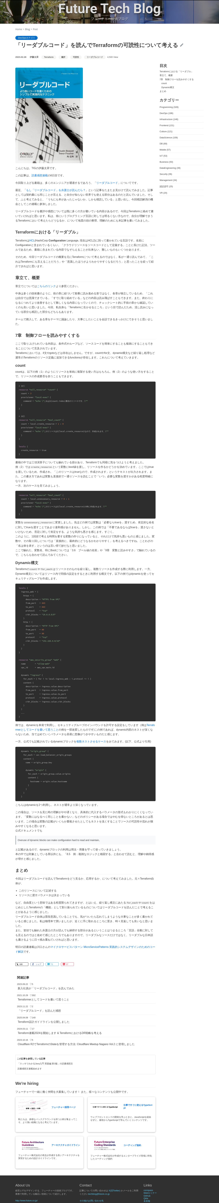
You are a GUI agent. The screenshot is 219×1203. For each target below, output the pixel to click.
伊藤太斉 (34, 57)
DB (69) (163, 143)
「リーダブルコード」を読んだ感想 (39, 1010)
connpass (148, 1190)
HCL (32, 240)
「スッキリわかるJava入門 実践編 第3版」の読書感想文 (45, 1063)
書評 (63, 57)
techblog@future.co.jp (99, 1194)
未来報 (147, 1201)
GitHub (147, 1196)
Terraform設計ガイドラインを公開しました (44, 1021)
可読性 (76, 57)
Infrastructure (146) (169, 119)
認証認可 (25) (166, 186)
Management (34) (168, 180)
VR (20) (163, 193)
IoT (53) (163, 156)
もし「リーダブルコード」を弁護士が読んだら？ (56, 190)
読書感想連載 (40, 175)
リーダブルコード (95, 57)
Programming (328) (169, 107)
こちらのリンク (46, 286)
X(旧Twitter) (114, 1190)
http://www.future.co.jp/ (26, 1200)
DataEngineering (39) (170, 168)
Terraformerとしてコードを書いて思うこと (43, 999)
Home (18, 29)
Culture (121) (166, 131)
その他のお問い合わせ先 (91, 1200)
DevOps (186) (166, 113)
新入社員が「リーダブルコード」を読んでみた (46, 988)
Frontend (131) (167, 125)
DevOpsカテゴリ (26, 38)
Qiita (146, 1198)
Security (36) (166, 174)
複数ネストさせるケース (91, 741)
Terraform (48, 57)
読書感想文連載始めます (30, 1068)
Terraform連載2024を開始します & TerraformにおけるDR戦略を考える (60, 1033)
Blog (27, 29)
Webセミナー (150, 1193)
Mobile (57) (165, 149)
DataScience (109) (169, 137)
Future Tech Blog (109, 9)
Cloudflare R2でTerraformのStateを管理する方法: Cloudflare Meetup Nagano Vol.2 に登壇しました (76, 1044)
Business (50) (166, 162)
